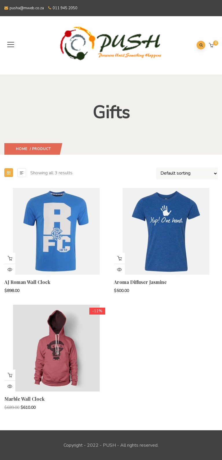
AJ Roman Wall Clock (27, 282)
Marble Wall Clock (24, 399)
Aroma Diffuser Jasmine (140, 282)
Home (21, 149)
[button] (212, 45)
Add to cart (9, 258)
